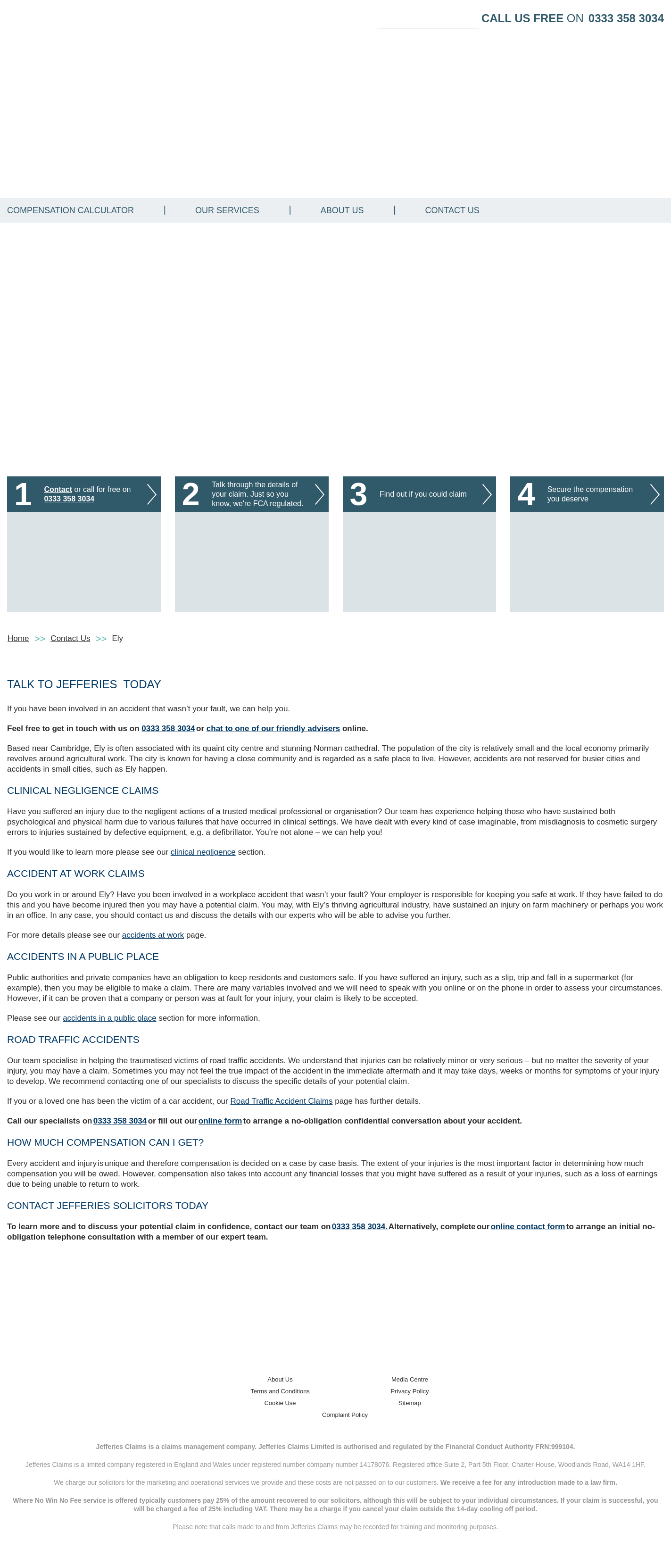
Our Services (227, 210)
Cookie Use (280, 1403)
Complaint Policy (345, 1414)
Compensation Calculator (70, 210)
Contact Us (452, 210)
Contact (58, 489)
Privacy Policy (410, 1391)
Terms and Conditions (280, 1391)
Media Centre (409, 1379)
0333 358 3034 (626, 18)
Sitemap (409, 1403)
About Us (342, 210)
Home (18, 638)
